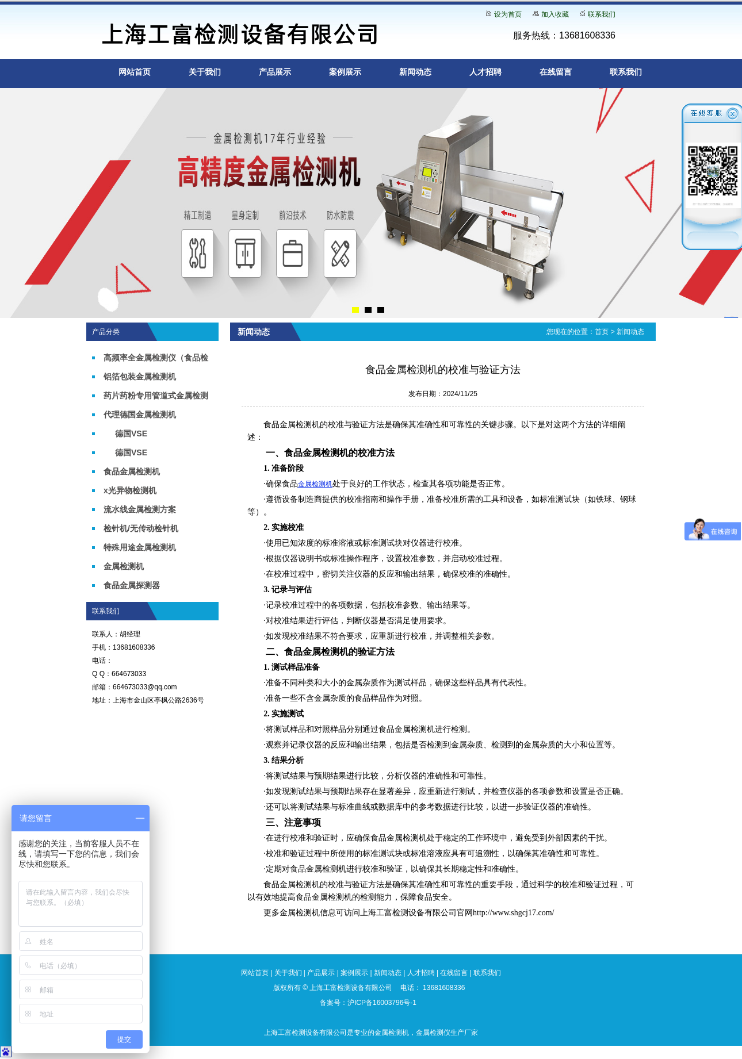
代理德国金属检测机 (140, 414)
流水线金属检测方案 (140, 509)
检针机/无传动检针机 (141, 528)
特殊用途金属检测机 (140, 547)
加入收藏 (555, 14)
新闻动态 (415, 71)
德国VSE (131, 433)
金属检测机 (124, 566)
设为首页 (508, 14)
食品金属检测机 (132, 471)
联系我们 (601, 14)
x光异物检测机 (130, 490)
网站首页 (134, 71)
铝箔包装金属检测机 (140, 376)
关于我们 (205, 71)
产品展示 (275, 71)
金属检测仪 (433, 1033)
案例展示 (345, 71)
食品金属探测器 (132, 585)
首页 (602, 332)
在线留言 (556, 71)
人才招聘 (485, 71)
